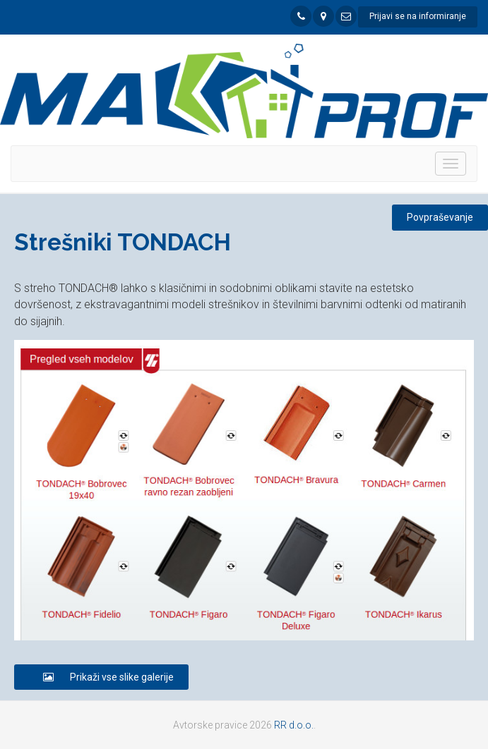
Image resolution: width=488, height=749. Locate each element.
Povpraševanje (440, 217)
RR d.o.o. (294, 725)
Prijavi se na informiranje (417, 16)
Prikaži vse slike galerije (101, 677)
